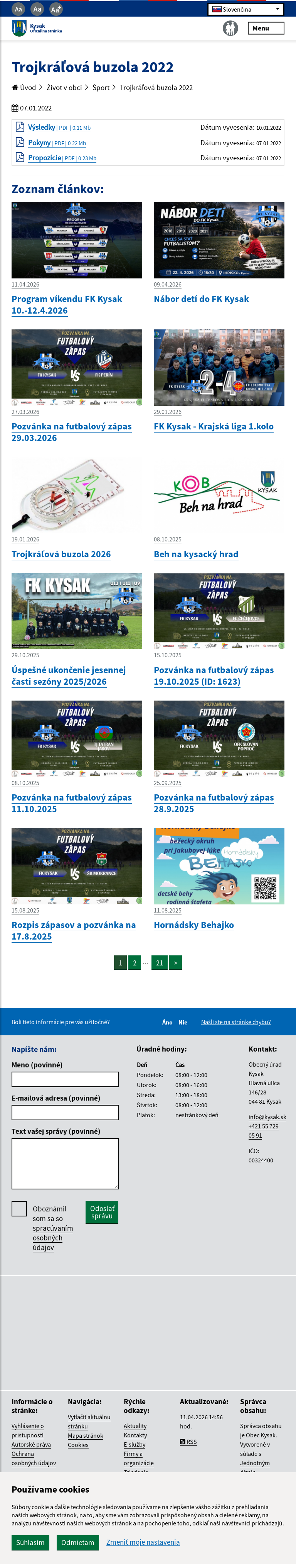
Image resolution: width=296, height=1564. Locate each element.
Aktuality (135, 1426)
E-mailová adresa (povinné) (56, 1098)
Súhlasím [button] (30, 1542)
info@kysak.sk (267, 1117)
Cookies (78, 1445)
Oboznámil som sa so (53, 1228)
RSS (188, 1441)
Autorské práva (31, 1444)
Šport (100, 87)
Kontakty (135, 1435)
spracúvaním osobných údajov (53, 1237)
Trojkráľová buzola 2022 (156, 87)
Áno (168, 1022)
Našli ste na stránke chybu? (236, 1022)
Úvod (24, 87)
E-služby (134, 1444)
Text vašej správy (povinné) (56, 1131)
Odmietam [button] (77, 1542)
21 (159, 962)
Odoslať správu (102, 1212)
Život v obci (64, 87)
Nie (184, 1022)
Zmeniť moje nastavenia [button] (143, 1542)
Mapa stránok (85, 1435)
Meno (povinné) (37, 1064)
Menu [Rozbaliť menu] (266, 28)
